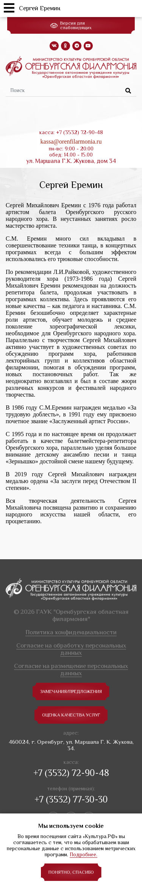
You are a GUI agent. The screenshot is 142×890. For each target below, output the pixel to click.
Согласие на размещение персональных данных (71, 669)
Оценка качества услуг (71, 715)
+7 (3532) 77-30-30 (71, 799)
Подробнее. (83, 854)
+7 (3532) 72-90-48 (71, 773)
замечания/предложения (71, 691)
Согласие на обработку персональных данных (71, 649)
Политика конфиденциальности (71, 632)
